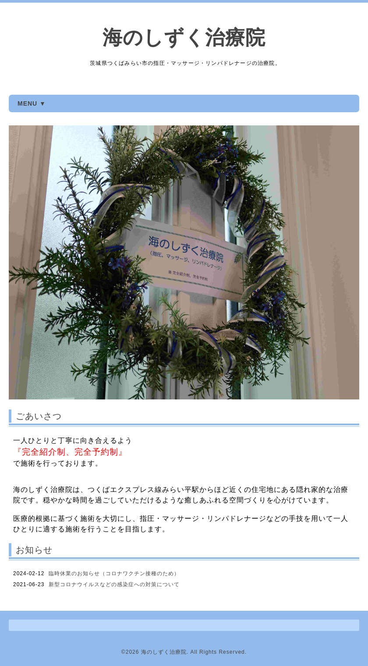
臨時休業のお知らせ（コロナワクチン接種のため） (114, 573)
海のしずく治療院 (184, 37)
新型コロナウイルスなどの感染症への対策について (114, 584)
